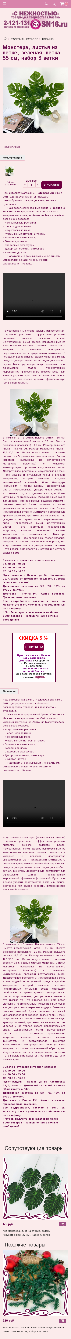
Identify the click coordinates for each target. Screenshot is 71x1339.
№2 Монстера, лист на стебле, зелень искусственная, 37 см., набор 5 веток (26, 1233)
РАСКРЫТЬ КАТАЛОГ (24, 39)
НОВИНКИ (48, 39)
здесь (40, 676)
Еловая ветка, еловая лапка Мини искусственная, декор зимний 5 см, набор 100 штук (34, 1330)
